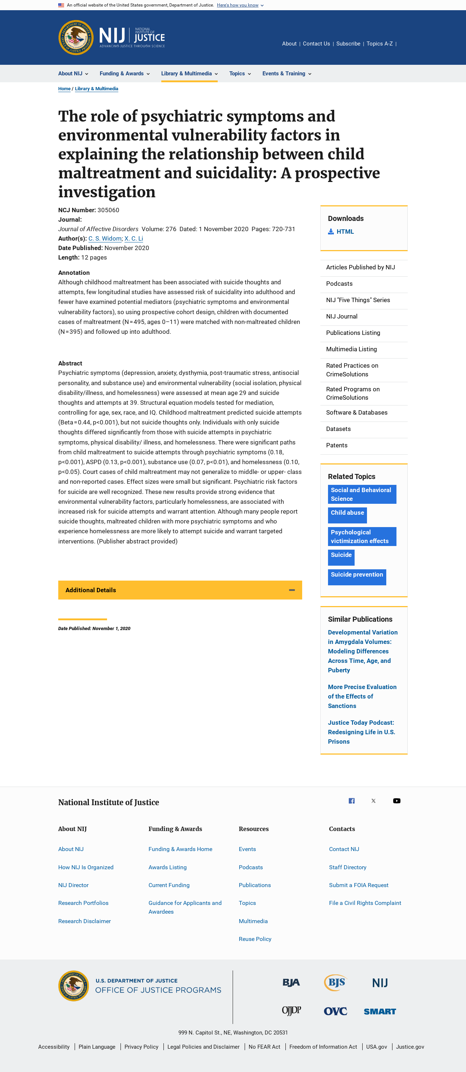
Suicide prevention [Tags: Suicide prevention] (357, 574)
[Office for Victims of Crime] (335, 1016)
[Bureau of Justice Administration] (291, 988)
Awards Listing (168, 866)
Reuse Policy (255, 938)
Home (64, 88)
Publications (255, 885)
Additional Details (91, 590)
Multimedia (253, 920)
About (289, 43)
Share (407, 49)
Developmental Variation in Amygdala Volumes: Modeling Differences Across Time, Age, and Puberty (363, 651)
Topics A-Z (380, 43)
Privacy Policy (141, 1047)
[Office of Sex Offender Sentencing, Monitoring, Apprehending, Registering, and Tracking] (380, 1015)
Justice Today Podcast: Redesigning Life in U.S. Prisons (361, 732)
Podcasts (251, 866)
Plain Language (97, 1047)
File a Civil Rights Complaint (365, 902)
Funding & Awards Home (180, 849)
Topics (247, 902)
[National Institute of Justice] (380, 988)
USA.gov (376, 1047)
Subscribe (348, 43)
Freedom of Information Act (323, 1047)
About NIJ (71, 849)
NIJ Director (73, 885)
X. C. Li (134, 238)
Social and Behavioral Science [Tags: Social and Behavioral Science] (361, 494)
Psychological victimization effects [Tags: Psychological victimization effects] (360, 537)
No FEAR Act (264, 1047)
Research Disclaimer (84, 920)
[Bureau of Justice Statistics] (336, 992)
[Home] (132, 37)
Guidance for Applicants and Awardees (185, 907)
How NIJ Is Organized (86, 866)
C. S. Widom (105, 238)
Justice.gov (410, 1047)
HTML (345, 231)
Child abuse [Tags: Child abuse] (347, 512)
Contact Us (316, 43)
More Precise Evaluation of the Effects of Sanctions (362, 696)
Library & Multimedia (96, 88)
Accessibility (54, 1047)
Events (247, 849)
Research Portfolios (83, 902)
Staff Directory (348, 866)
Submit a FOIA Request (358, 885)
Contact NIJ (344, 849)
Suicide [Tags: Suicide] (341, 554)
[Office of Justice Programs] (76, 37)
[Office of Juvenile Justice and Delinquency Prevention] (291, 1017)
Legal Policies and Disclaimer (203, 1047)
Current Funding (169, 885)
